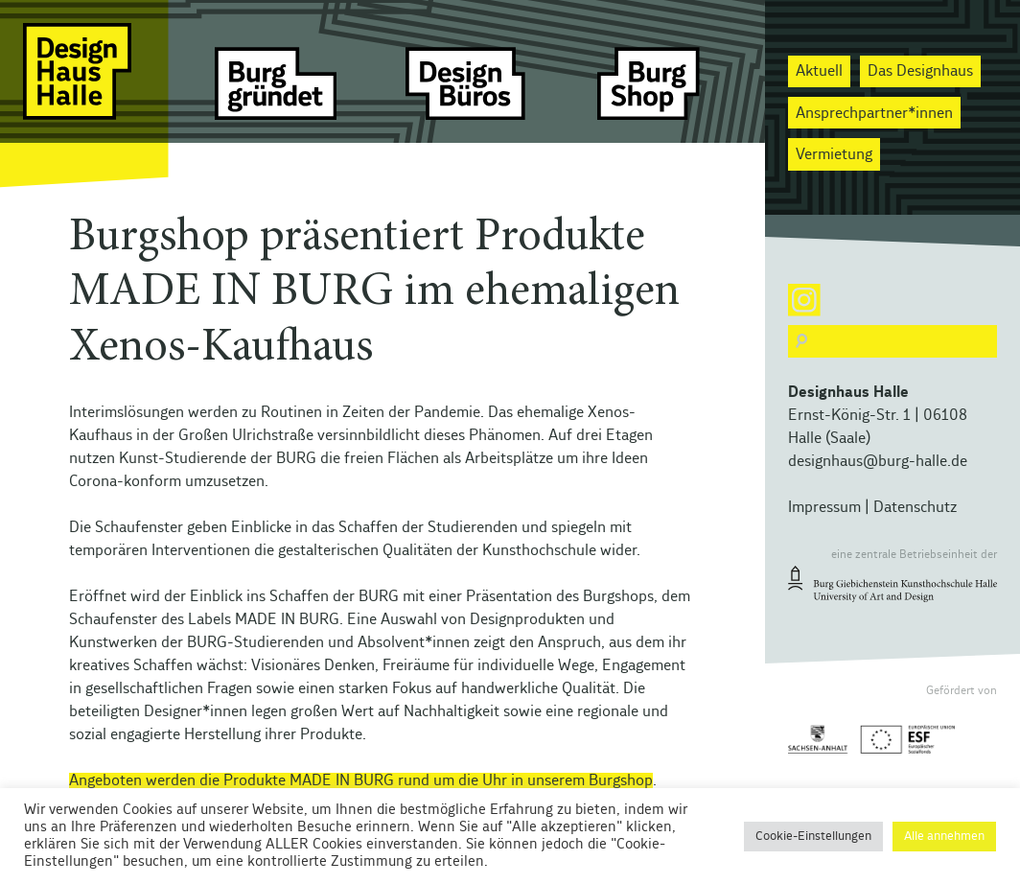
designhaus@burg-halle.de (877, 461)
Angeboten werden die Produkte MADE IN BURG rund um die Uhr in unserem (329, 780)
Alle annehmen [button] (944, 836)
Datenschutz (915, 507)
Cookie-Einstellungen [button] (813, 836)
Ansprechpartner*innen (874, 113)
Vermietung (834, 154)
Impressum (824, 507)
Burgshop (621, 780)
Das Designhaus (920, 71)
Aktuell (819, 71)
